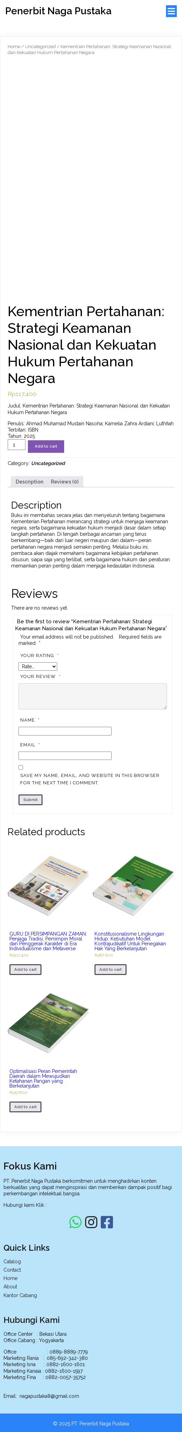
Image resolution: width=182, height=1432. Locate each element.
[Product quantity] (16, 444)
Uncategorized (40, 46)
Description (29, 482)
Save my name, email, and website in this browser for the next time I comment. (90, 779)
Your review (41, 676)
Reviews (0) (64, 482)
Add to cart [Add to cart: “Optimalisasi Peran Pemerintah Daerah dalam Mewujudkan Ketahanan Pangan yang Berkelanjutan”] (25, 1106)
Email (31, 744)
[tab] (29, 481)
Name (30, 720)
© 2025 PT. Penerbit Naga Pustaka (91, 1424)
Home (14, 46)
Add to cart (46, 446)
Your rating (40, 655)
